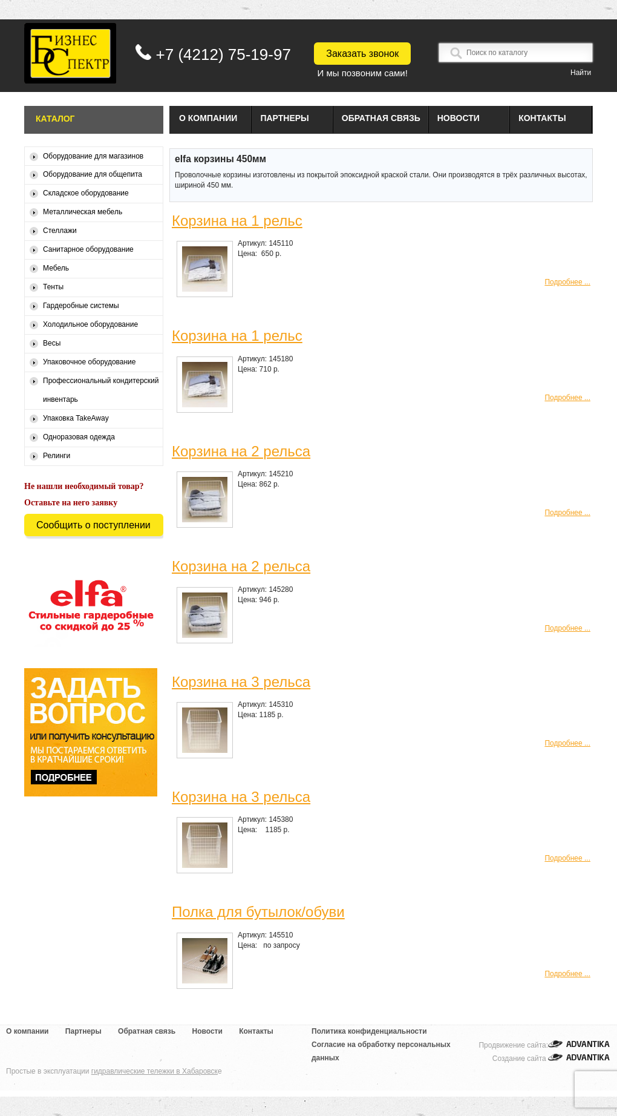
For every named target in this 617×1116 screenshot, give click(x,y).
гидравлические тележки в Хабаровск (154, 1071)
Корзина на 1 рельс (237, 220)
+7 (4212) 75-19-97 (223, 54)
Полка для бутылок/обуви (258, 912)
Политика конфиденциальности (369, 1031)
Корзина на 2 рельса (241, 451)
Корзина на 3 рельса (241, 682)
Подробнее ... (567, 282)
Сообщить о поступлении (93, 525)
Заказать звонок (362, 53)
